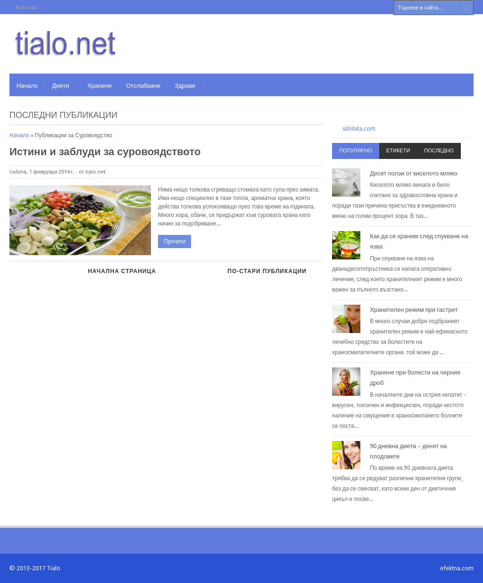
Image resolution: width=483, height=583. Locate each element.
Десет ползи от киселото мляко (414, 173)
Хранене (99, 85)
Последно (439, 151)
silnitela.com (358, 128)
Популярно (355, 151)
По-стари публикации (267, 271)
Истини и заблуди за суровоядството (104, 152)
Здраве (185, 85)
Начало (27, 85)
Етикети (398, 151)
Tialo (53, 568)
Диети (60, 85)
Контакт (27, 7)
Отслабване (143, 85)
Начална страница (122, 271)
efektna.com (457, 568)
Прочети (174, 241)
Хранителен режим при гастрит (414, 309)
